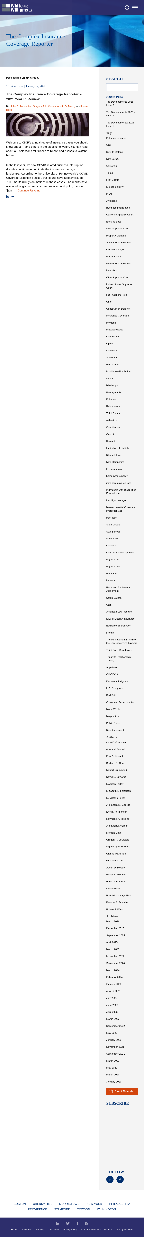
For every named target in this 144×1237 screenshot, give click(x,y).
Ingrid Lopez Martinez (118, 846)
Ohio (109, 301)
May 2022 (111, 1032)
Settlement (112, 357)
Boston (20, 1203)
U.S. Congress (114, 688)
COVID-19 (112, 674)
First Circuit (112, 179)
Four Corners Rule (116, 294)
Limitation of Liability (117, 448)
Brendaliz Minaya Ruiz (118, 895)
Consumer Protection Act (120, 702)
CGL (108, 144)
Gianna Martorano (116, 853)
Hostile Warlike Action (118, 371)
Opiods (110, 343)
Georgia (110, 434)
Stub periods (113, 531)
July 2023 (111, 998)
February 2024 (114, 977)
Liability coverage (116, 500)
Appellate (111, 667)
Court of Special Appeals (120, 552)
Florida (110, 632)
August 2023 (113, 991)
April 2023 (112, 1012)
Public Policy (113, 723)
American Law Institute (119, 611)
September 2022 (115, 1026)
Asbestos (111, 420)
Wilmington (106, 1209)
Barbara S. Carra (115, 763)
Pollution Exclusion (116, 138)
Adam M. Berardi (115, 749)
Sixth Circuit (113, 524)
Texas (109, 172)
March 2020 (113, 1074)
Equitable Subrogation (118, 625)
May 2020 (111, 1067)
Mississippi (112, 385)
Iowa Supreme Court (117, 228)
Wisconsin (112, 538)
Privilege (111, 322)
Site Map (40, 1229)
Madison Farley (114, 784)
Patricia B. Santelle (117, 902)
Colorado (111, 545)
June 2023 (112, 1005)
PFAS (109, 193)
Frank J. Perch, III (116, 881)
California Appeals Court (119, 214)
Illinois (109, 378)
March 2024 (113, 970)
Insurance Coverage (117, 315)
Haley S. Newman (116, 874)
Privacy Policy (70, 1229)
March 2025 (113, 949)
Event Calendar (122, 1091)
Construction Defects (118, 308)
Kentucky (111, 441)
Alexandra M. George (118, 804)
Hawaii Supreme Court (119, 263)
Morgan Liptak (114, 832)
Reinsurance (113, 406)
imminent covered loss (118, 483)
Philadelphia (119, 1203)
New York (111, 270)
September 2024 (115, 963)
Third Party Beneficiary (119, 650)
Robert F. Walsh (115, 909)
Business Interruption (118, 207)
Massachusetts (114, 329)
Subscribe (26, 1229)
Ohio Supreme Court (117, 277)
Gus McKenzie (114, 860)
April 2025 (112, 942)
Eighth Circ (112, 559)
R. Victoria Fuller (115, 797)
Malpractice (112, 716)
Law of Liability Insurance (120, 618)
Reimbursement (115, 730)
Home (14, 1229)
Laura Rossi (113, 888)
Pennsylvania (113, 392)
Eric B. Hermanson (116, 811)
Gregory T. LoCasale (44, 106)
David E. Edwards (116, 776)
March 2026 (113, 921)
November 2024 (115, 956)
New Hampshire (115, 462)
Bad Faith (111, 695)
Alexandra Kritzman (117, 825)
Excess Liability (115, 186)
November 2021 (115, 1046)
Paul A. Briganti (115, 756)
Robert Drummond (116, 770)
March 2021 (113, 1060)
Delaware (111, 350)
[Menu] (135, 8)
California (111, 166)
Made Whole (113, 709)
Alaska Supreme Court (119, 242)
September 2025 (115, 935)
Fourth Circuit (114, 256)
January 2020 (114, 1081)
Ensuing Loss (113, 221)
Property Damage (116, 235)
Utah (109, 604)
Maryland (111, 573)
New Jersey (112, 158)
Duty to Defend (114, 152)
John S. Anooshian (21, 106)
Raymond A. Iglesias (117, 818)
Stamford (62, 1209)
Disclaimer (54, 1229)
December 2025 (115, 928)
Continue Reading (28, 190)
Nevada (110, 580)
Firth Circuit (112, 364)
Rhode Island (113, 455)
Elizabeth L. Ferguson (118, 790)
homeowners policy (117, 476)
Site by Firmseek (125, 1229)
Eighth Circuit (113, 566)
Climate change (115, 249)
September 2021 (115, 1053)
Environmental (114, 469)
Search (114, 79)
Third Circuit (113, 413)
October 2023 (114, 984)
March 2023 (113, 1018)
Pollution (111, 399)
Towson (83, 1209)
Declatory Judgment (117, 681)
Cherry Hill (42, 1203)
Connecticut (113, 336)
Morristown (69, 1203)
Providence (37, 1209)
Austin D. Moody (66, 106)
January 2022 (114, 1039)
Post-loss (111, 517)
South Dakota (114, 597)
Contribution (113, 427)
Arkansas (111, 200)
